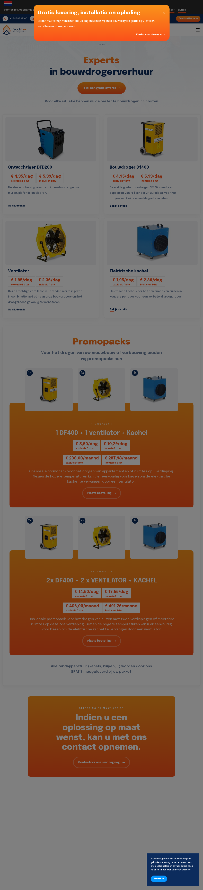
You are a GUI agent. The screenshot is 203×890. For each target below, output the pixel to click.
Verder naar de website (150, 35)
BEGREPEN (159, 879)
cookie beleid (162, 866)
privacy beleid (180, 866)
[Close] (164, 13)
